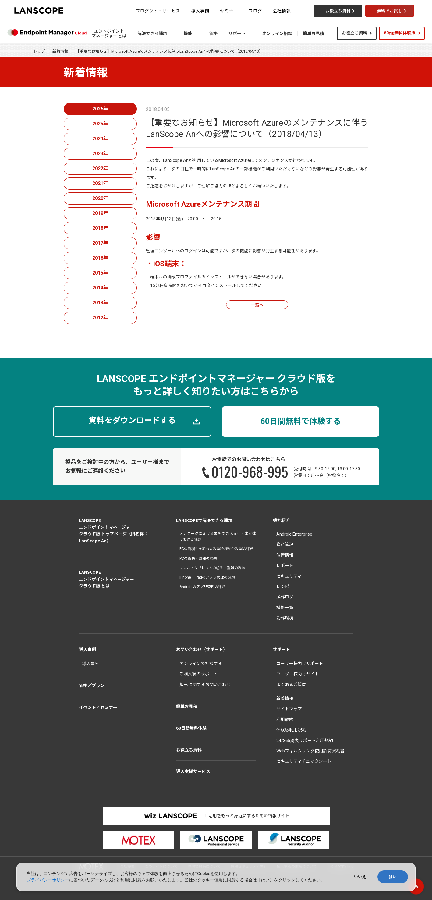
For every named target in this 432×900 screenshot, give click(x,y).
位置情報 (284, 555)
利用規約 (284, 719)
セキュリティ (289, 576)
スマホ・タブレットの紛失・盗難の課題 (212, 568)
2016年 (100, 258)
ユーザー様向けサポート (299, 663)
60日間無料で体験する (300, 421)
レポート (284, 565)
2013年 (100, 303)
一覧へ (257, 305)
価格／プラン (91, 685)
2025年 (100, 124)
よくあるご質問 (291, 684)
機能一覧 (284, 607)
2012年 (100, 317)
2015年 (100, 273)
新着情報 (60, 51)
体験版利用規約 (291, 729)
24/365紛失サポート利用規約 (304, 740)
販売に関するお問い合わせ (205, 684)
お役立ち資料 (354, 32)
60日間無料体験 (191, 728)
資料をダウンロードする (132, 420)
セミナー (229, 11)
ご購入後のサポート (198, 673)
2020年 (100, 198)
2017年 (100, 243)
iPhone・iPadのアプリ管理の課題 (207, 577)
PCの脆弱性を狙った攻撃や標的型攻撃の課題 (216, 549)
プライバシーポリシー (48, 879)
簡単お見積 (186, 706)
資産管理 (284, 544)
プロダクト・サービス (158, 11)
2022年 (100, 168)
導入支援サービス (193, 771)
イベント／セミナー (98, 707)
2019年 (100, 213)
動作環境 (284, 617)
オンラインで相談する (200, 663)
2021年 (100, 183)
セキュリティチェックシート (303, 761)
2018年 (100, 228)
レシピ (282, 586)
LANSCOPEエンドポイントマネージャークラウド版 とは (106, 579)
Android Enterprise (294, 534)
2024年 (100, 139)
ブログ (255, 11)
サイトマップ (289, 708)
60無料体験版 (400, 32)
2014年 (100, 288)
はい (393, 876)
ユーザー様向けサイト (297, 673)
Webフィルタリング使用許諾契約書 (310, 750)
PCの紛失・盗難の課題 (198, 558)
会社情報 (282, 11)
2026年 (100, 109)
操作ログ (284, 596)
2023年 (100, 153)
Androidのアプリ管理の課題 (202, 587)
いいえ (360, 876)
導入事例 (200, 11)
